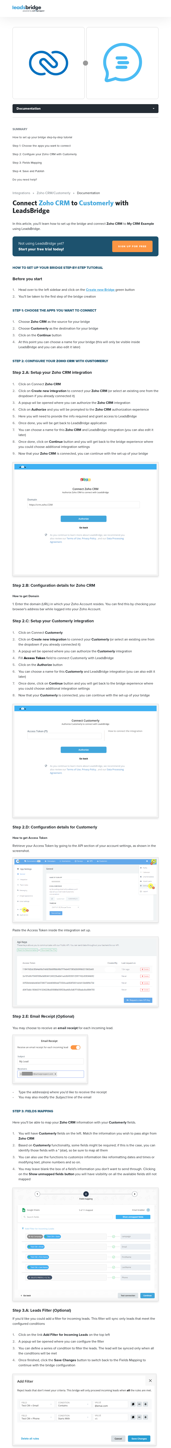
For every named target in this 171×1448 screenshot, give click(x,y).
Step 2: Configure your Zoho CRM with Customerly (45, 154)
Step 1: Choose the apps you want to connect (42, 146)
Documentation (29, 108)
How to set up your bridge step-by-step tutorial (42, 137)
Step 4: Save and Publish (28, 171)
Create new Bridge (100, 289)
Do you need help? (25, 179)
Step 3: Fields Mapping (27, 162)
